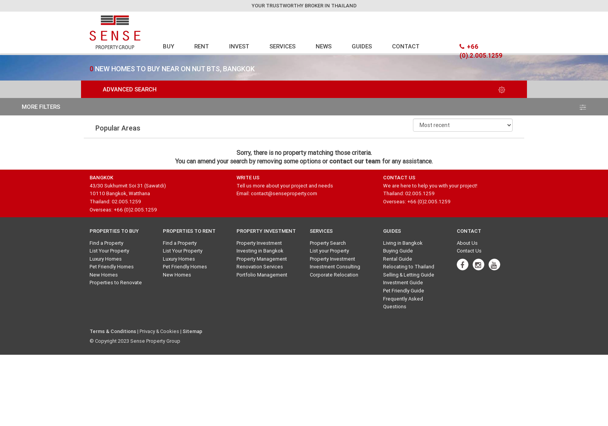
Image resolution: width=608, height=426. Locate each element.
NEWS (324, 46)
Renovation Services (260, 266)
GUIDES (362, 46)
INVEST (239, 46)
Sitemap (192, 331)
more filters (304, 107)
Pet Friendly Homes (112, 266)
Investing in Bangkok (260, 250)
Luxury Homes (106, 259)
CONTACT (406, 46)
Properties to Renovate (116, 282)
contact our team (354, 161)
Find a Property (106, 243)
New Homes (104, 274)
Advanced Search (304, 89)
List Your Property (109, 250)
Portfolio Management (262, 274)
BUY (168, 46)
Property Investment (259, 243)
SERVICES (282, 46)
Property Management (262, 259)
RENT (201, 46)
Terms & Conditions (113, 331)
